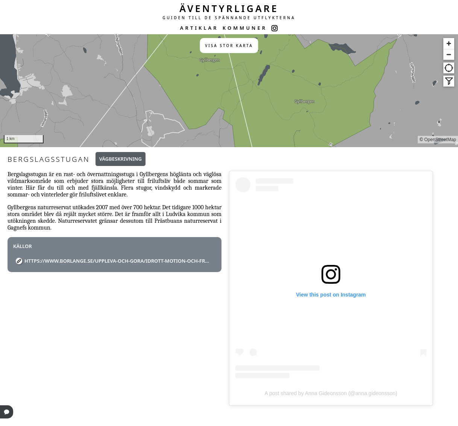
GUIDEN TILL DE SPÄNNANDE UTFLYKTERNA (229, 17)
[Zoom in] (448, 43)
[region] (229, 90)
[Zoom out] (448, 54)
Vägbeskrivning (120, 158)
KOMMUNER (245, 27)
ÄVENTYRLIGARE (229, 8)
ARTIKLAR (199, 27)
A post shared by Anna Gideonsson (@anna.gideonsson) (331, 393)
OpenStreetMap (440, 139)
